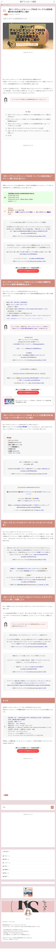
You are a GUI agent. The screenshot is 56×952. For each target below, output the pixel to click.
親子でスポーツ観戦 (28, 2)
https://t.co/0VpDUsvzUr (23, 505)
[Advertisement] (28, 63)
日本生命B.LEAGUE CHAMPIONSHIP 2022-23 (21, 193)
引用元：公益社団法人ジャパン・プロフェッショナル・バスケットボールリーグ (28, 315)
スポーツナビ (23, 304)
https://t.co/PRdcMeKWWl (27, 685)
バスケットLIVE (14, 304)
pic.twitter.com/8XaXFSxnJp (28, 556)
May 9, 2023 (42, 261)
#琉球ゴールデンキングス (38, 355)
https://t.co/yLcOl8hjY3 (37, 666)
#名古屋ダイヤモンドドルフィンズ (24, 344)
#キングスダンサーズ (34, 568)
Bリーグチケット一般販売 (43, 212)
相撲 (6, 876)
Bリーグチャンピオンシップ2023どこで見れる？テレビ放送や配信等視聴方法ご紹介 (33, 401)
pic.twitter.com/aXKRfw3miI (32, 380)
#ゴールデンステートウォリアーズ (19, 548)
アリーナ (19, 721)
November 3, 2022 (42, 646)
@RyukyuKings (21, 507)
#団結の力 (30, 231)
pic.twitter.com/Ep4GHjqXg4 (38, 644)
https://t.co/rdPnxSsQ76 (39, 579)
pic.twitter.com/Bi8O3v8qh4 (36, 258)
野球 (6, 859)
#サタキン (26, 568)
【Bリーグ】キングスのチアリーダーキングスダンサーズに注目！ (26, 128)
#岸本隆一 (36, 498)
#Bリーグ (22, 380)
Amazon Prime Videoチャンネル (38, 309)
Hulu (27, 309)
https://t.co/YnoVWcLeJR (25, 378)
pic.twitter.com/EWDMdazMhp (28, 471)
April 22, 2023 (42, 688)
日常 (6, 866)
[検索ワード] (28, 807)
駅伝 (6, 873)
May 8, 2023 (42, 236)
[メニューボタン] (1, 1)
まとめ (9, 135)
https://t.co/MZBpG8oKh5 (20, 231)
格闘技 (7, 869)
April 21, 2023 (42, 672)
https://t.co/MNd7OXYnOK (40, 231)
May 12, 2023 (42, 360)
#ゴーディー (43, 683)
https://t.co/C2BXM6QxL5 (30, 254)
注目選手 (23, 427)
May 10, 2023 (42, 559)
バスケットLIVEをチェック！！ (28, 271)
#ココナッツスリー (33, 500)
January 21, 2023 (43, 584)
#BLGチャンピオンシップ (42, 505)
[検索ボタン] (54, 1)
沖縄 (15, 721)
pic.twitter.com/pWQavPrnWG (28, 669)
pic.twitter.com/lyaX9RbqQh (33, 507)
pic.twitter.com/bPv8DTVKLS (28, 233)
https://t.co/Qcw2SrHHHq (41, 554)
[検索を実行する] (52, 807)
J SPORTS (20, 309)
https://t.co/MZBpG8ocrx (34, 348)
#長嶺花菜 (26, 571)
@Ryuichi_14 (46, 468)
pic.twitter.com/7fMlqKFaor (28, 582)
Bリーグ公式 (16, 453)
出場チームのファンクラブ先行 (24, 212)
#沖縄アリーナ (41, 552)
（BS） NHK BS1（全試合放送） (19, 302)
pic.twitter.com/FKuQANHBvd (42, 685)
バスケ (6, 14)
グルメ (7, 856)
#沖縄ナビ (13, 568)
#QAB (18, 568)
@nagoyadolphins (39, 344)
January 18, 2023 (42, 473)
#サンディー (35, 683)
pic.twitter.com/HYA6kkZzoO (28, 357)
